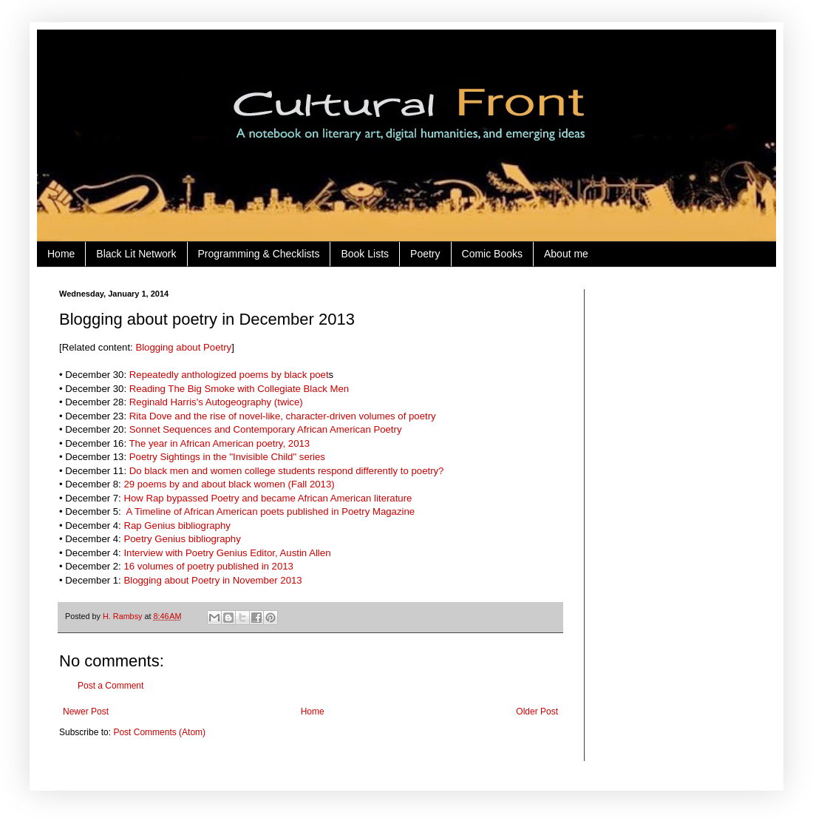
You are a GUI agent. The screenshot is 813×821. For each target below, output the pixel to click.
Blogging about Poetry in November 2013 (212, 580)
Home (61, 254)
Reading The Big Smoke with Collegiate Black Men (239, 388)
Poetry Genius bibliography (181, 538)
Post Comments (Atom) (159, 732)
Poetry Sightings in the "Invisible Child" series (227, 456)
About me (566, 254)
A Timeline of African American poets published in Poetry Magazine (269, 511)
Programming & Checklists (259, 254)
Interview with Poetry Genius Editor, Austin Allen (226, 552)
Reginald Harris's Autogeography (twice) (216, 402)
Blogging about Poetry (183, 347)
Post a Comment (110, 685)
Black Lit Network (136, 254)
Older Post (537, 711)
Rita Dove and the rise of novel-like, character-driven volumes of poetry (282, 416)
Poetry (425, 254)
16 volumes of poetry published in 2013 (208, 566)
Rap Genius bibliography (176, 525)
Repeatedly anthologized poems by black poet (229, 374)
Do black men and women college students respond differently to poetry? (286, 470)
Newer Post (86, 711)
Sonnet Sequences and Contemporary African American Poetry (265, 429)
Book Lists (365, 254)
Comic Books (492, 254)
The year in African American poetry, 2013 (219, 443)
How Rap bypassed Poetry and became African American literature (267, 498)
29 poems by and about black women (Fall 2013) (228, 484)
